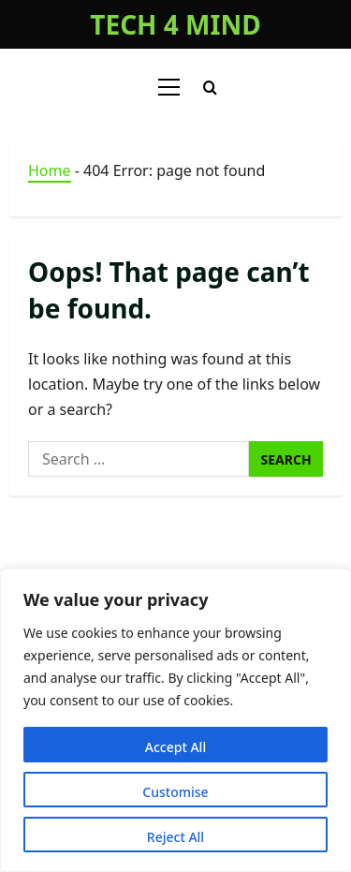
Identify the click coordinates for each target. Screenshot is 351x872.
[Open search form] (210, 87)
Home (49, 170)
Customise (175, 792)
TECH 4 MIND (175, 24)
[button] (169, 87)
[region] (175, 720)
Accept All (175, 747)
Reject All (175, 837)
